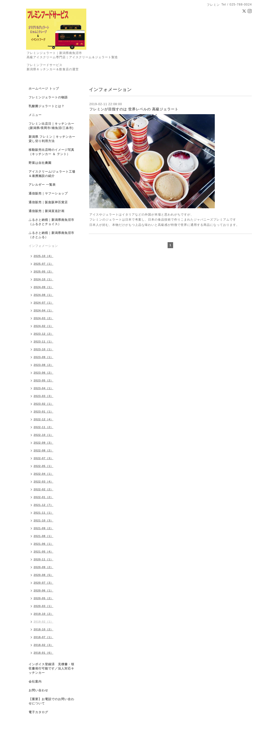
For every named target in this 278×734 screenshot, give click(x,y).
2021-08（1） (43, 536)
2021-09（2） (43, 528)
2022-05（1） (43, 466)
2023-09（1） (43, 357)
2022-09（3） (43, 442)
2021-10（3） (43, 520)
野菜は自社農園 (40, 163)
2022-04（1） (43, 473)
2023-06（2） (43, 372)
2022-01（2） (43, 497)
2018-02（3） (43, 644)
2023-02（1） (43, 403)
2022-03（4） (43, 481)
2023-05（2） (43, 380)
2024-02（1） (43, 325)
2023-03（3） (43, 395)
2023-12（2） (43, 333)
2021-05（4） (43, 551)
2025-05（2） (43, 271)
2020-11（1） (43, 559)
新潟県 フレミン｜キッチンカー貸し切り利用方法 (52, 139)
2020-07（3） (43, 582)
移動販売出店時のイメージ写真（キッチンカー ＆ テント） (51, 152)
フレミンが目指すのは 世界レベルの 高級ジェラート (133, 109)
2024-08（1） (43, 294)
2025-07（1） (43, 263)
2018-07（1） (43, 637)
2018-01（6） (43, 652)
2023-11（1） (43, 341)
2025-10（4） (43, 255)
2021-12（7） (43, 504)
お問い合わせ (38, 690)
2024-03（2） (43, 318)
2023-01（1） (43, 411)
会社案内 (35, 681)
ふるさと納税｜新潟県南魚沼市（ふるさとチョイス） (51, 222)
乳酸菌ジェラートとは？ (46, 106)
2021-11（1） (43, 512)
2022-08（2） (43, 450)
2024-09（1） (43, 287)
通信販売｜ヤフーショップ (48, 193)
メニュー (35, 115)
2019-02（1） (43, 621)
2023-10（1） (43, 349)
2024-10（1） (43, 279)
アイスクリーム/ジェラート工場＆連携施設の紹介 (52, 174)
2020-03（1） (43, 606)
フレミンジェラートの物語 (48, 97)
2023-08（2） (43, 364)
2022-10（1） (43, 434)
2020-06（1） (43, 590)
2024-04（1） (43, 310)
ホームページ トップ (44, 88)
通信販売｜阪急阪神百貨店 (48, 202)
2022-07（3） (43, 458)
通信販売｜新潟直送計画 (46, 211)
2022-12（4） (43, 419)
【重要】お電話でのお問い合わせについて (51, 701)
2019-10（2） (43, 613)
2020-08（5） (43, 574)
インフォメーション (43, 246)
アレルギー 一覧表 (42, 184)
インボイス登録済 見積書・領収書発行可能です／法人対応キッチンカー (51, 668)
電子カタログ (38, 712)
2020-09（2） (43, 567)
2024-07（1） (43, 302)
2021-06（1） (43, 543)
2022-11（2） (43, 427)
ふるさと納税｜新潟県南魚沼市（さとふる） (51, 235)
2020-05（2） (43, 598)
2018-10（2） (43, 629)
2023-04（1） (43, 388)
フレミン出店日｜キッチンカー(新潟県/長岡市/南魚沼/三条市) (51, 126)
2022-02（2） (43, 489)
